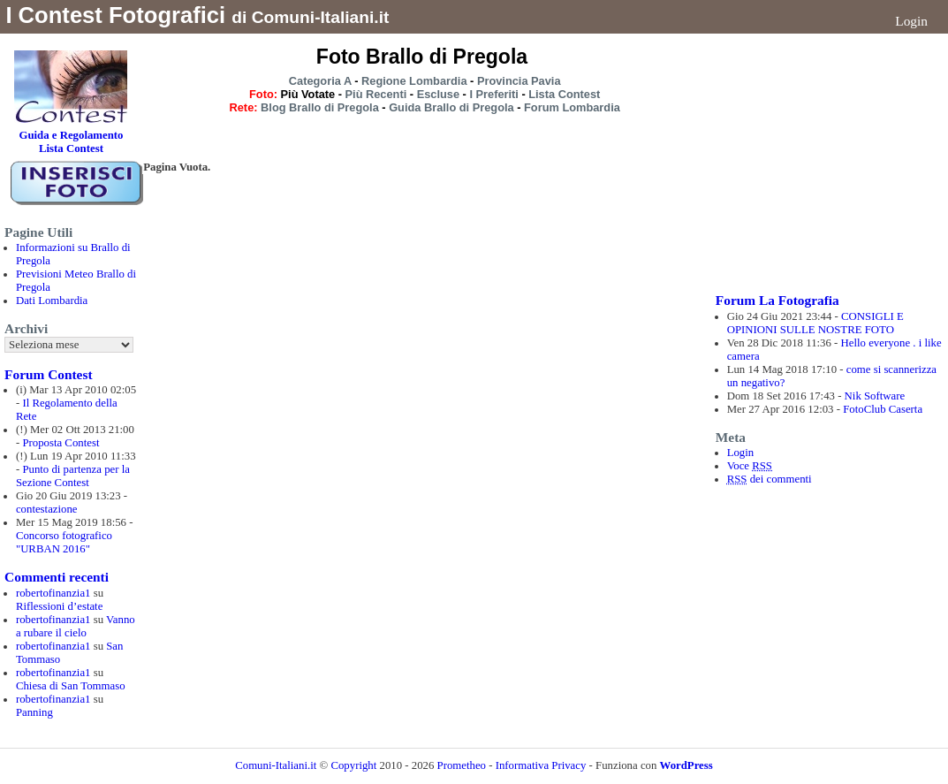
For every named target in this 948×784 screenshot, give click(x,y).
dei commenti (769, 479)
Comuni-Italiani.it (275, 765)
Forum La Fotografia (777, 300)
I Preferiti (493, 94)
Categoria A (320, 81)
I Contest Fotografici (115, 15)
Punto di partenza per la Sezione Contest (73, 476)
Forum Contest (48, 374)
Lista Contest (564, 94)
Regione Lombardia (413, 81)
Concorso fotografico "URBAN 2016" (64, 542)
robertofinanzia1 (53, 593)
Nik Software (875, 396)
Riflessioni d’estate (59, 606)
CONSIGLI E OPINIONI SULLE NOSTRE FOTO (815, 323)
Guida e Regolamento (71, 135)
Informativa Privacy (541, 765)
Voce (749, 466)
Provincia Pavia (519, 81)
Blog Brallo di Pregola (320, 107)
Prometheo (461, 765)
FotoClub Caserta (882, 409)
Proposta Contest (60, 443)
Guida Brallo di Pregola (451, 107)
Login (911, 20)
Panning (34, 712)
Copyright (354, 765)
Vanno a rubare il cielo (75, 626)
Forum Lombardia (572, 107)
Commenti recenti (56, 576)
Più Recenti (376, 94)
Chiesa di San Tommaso (70, 686)
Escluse (438, 94)
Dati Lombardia (51, 300)
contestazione (47, 509)
